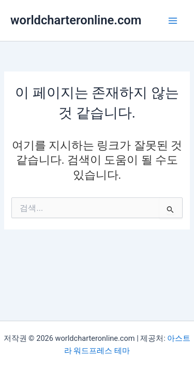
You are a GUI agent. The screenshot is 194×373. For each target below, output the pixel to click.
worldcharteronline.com (75, 20)
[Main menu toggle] (173, 21)
